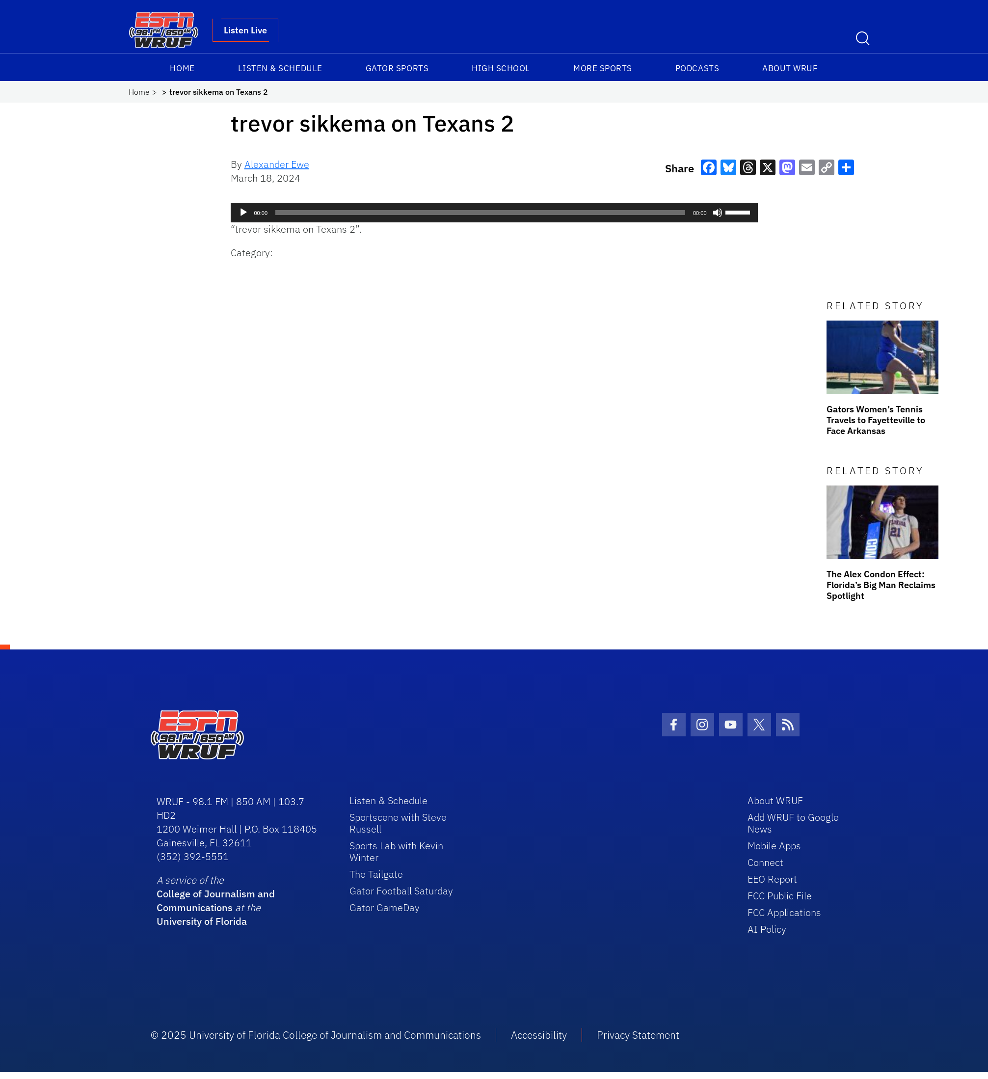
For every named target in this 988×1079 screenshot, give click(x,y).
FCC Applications (784, 912)
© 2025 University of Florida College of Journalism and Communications (316, 1035)
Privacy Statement (638, 1035)
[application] (494, 212)
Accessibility (539, 1035)
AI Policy (767, 929)
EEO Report (772, 879)
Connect (765, 862)
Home (182, 68)
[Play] (243, 212)
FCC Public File (780, 895)
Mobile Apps (774, 845)
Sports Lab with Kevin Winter (396, 851)
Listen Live (245, 30)
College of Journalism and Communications (216, 900)
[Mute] (717, 212)
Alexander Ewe (276, 164)
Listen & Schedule (280, 68)
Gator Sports (397, 68)
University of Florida (202, 921)
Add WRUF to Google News (793, 823)
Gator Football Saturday (401, 890)
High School (501, 68)
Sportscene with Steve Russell (398, 823)
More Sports (602, 68)
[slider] (480, 212)
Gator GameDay (384, 907)
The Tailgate (376, 874)
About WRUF (790, 68)
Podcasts (697, 68)
